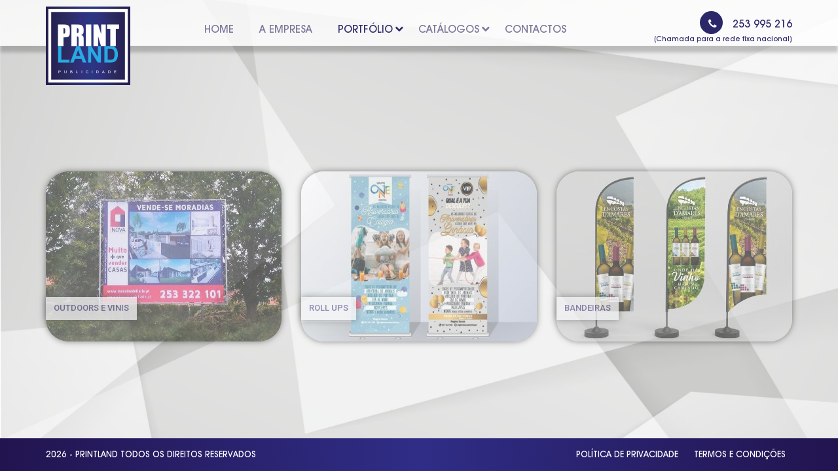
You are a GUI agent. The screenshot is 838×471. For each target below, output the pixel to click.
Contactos (535, 29)
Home (219, 29)
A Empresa (285, 29)
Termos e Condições (740, 454)
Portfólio (367, 29)
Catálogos (451, 29)
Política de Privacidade (627, 454)
